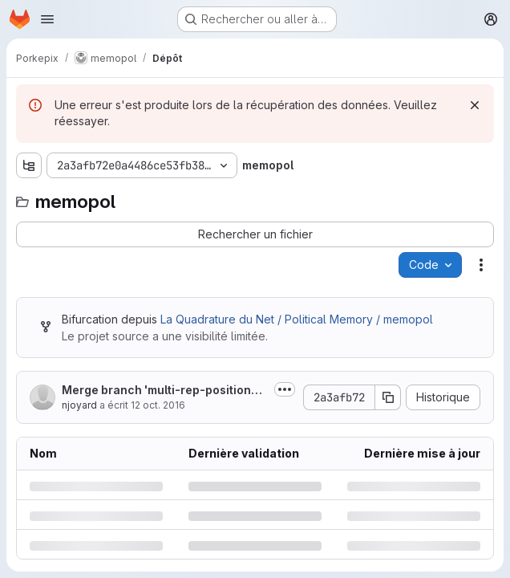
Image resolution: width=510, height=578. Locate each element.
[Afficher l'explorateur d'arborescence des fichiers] (29, 165)
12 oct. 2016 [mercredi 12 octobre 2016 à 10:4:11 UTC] (158, 405)
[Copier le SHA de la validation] (388, 397)
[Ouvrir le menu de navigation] (47, 19)
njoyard (79, 405)
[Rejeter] (474, 105)
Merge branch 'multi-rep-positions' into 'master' (164, 390)
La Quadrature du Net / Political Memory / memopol (296, 319)
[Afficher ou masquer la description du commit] (284, 389)
